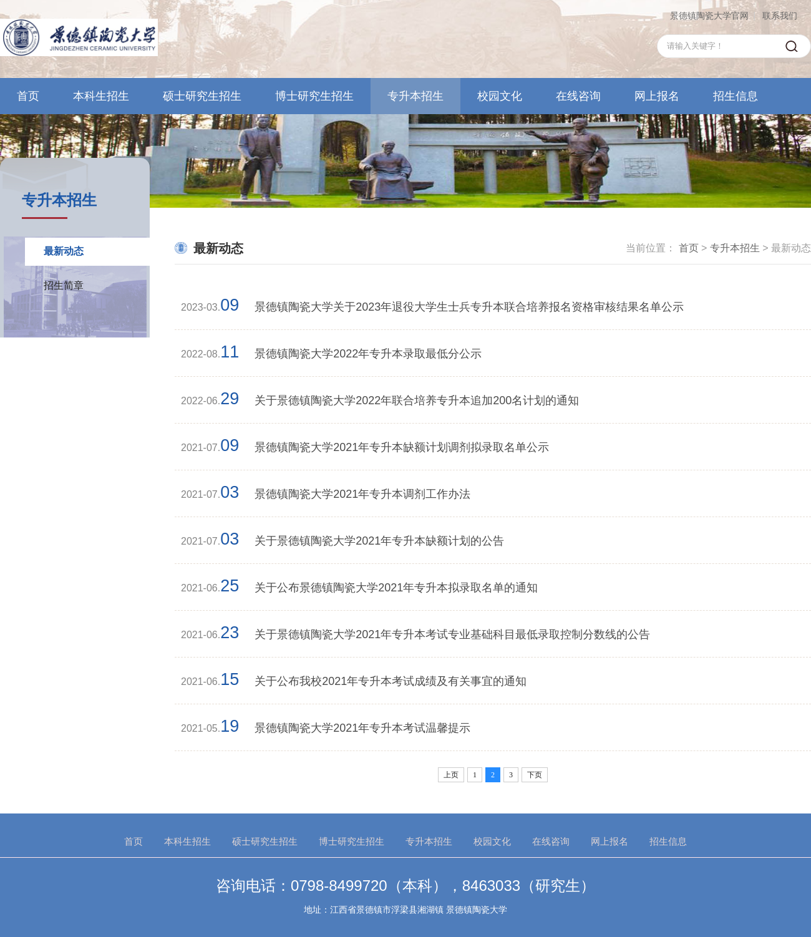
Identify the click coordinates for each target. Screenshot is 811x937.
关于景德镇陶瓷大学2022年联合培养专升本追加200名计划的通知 (417, 400)
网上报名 (656, 96)
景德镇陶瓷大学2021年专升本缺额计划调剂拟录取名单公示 (402, 447)
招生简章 (64, 285)
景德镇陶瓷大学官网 (709, 16)
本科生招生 (101, 96)
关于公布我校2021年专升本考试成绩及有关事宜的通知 (391, 681)
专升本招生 (415, 96)
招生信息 (735, 96)
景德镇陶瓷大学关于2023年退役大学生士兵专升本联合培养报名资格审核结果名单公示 (469, 307)
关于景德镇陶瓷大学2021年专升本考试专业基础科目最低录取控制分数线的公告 (452, 634)
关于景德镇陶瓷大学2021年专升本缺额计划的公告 (379, 541)
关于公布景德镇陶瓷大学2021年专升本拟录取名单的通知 (396, 587)
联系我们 (779, 16)
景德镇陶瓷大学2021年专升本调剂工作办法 (362, 494)
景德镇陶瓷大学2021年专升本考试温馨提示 (362, 728)
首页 (28, 96)
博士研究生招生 (314, 96)
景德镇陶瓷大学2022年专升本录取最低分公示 (368, 353)
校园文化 (499, 96)
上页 (451, 774)
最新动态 (64, 251)
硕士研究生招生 (202, 96)
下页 (534, 774)
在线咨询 (578, 96)
